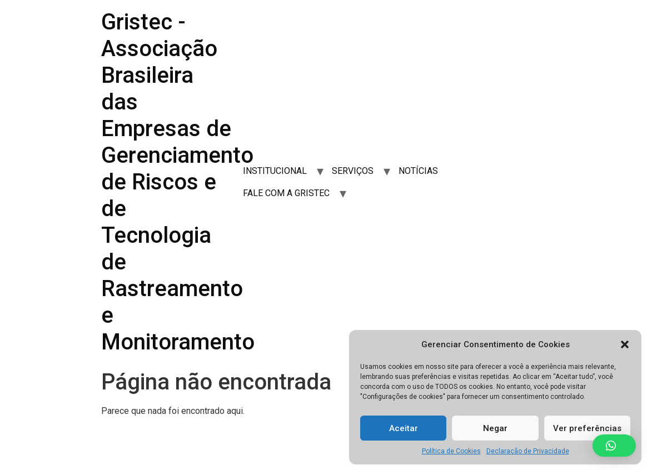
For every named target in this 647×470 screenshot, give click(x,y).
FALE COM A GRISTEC (286, 193)
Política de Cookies (451, 451)
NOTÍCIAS (418, 171)
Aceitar (403, 428)
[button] (624, 344)
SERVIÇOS (353, 171)
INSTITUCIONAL (275, 171)
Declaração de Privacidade (527, 451)
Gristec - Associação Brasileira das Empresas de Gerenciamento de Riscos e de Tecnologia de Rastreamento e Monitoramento (178, 182)
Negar (495, 428)
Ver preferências (587, 428)
